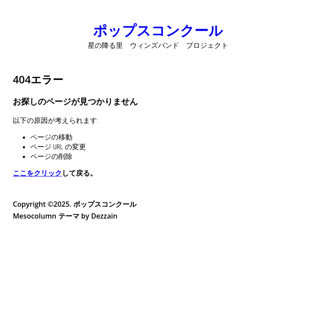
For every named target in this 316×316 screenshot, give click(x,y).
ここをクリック (37, 173)
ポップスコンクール (158, 30)
